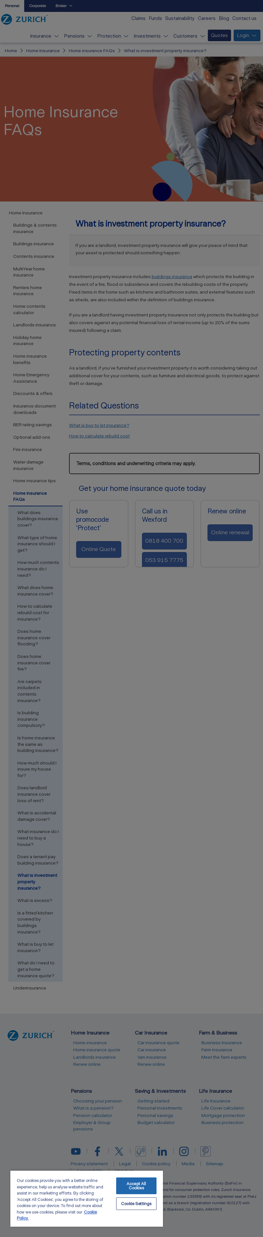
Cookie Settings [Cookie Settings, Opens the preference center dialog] (136, 1203)
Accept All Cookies (136, 1185)
